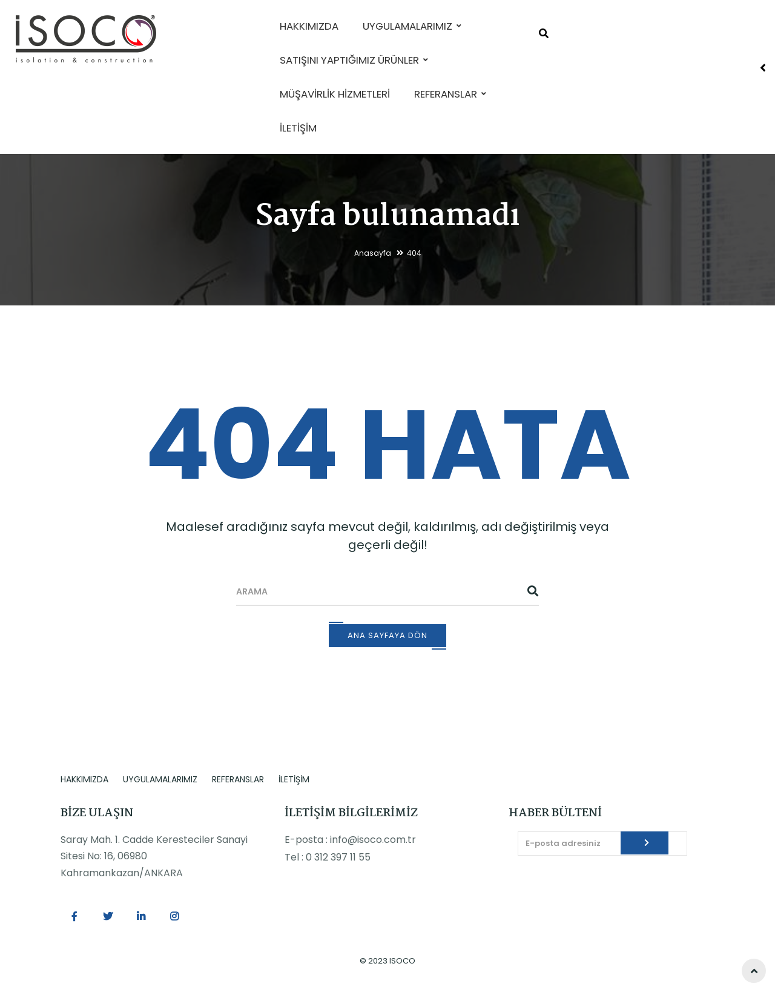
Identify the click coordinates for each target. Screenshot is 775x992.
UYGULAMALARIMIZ (160, 779)
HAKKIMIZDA (84, 779)
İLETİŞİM (294, 779)
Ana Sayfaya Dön (387, 635)
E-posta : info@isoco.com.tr (350, 840)
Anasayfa (372, 253)
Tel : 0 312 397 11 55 (328, 857)
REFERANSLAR (238, 779)
